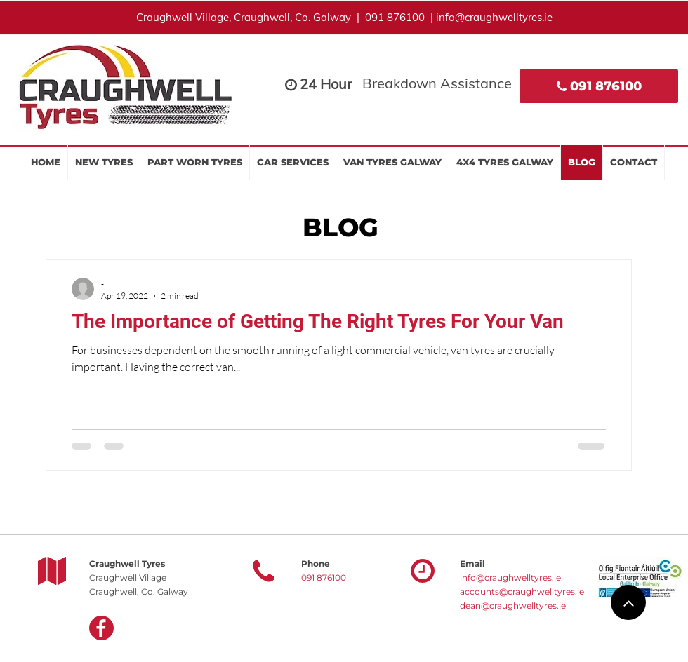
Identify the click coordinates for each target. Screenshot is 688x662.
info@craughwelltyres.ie (494, 17)
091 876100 (395, 17)
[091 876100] (599, 86)
